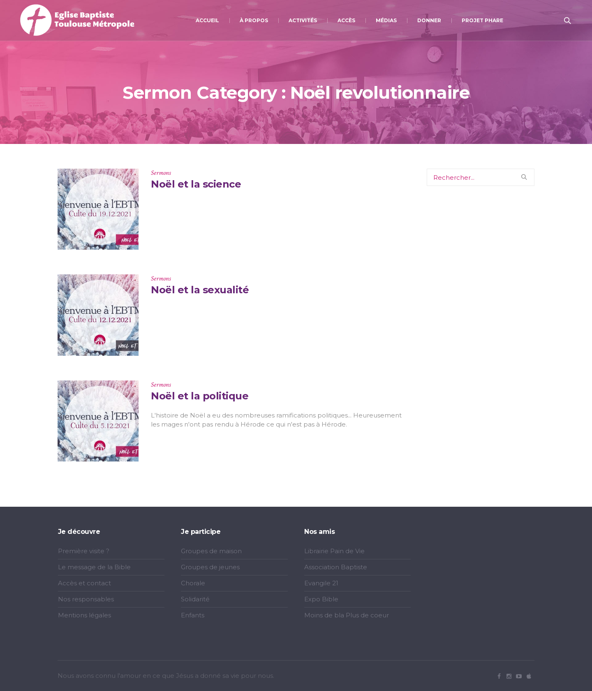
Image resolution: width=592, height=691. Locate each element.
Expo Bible (321, 599)
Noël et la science (196, 184)
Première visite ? (83, 551)
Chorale (193, 583)
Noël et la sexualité (200, 290)
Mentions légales (84, 615)
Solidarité (195, 599)
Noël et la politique (199, 396)
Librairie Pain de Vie (334, 551)
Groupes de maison (211, 551)
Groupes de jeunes (210, 567)
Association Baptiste (335, 567)
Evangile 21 (321, 583)
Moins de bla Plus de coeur (346, 615)
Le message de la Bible (94, 567)
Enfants (192, 615)
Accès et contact (84, 583)
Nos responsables (86, 599)
